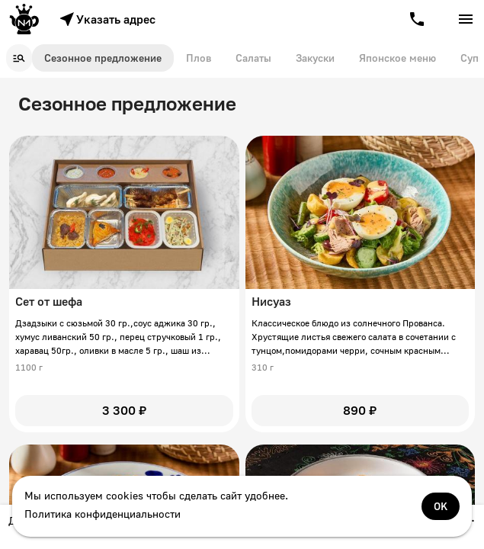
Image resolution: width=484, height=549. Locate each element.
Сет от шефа (48, 301)
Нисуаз (271, 301)
